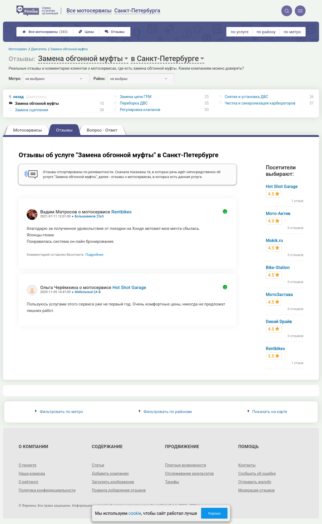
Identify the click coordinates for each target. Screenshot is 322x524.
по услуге (240, 31)
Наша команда (32, 473)
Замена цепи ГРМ (135, 97)
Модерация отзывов (256, 490)
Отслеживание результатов (189, 473)
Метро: (15, 78)
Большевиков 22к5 (89, 216)
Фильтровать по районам (165, 411)
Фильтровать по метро (59, 411)
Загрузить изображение (113, 482)
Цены (86, 32)
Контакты (246, 465)
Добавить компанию (110, 473)
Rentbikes (121, 211)
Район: (99, 78)
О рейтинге (28, 482)
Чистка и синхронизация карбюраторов (260, 103)
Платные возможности (185, 465)
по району (266, 31)
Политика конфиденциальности (47, 490)
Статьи (98, 465)
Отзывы (114, 32)
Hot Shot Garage (129, 287)
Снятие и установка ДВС (246, 97)
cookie (135, 513)
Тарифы (172, 482)
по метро (292, 31)
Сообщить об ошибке (257, 473)
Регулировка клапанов (140, 110)
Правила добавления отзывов (119, 490)
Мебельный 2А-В (88, 292)
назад (30, 97)
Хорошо (214, 513)
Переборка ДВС (134, 103)
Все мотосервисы (45, 32)
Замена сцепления (31, 110)
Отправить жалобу (254, 482)
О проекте (27, 465)
